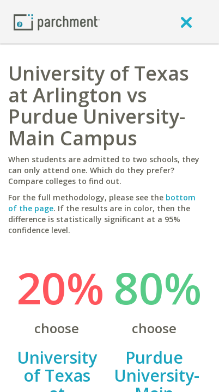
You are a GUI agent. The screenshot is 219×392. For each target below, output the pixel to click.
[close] (186, 21)
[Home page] (57, 21)
